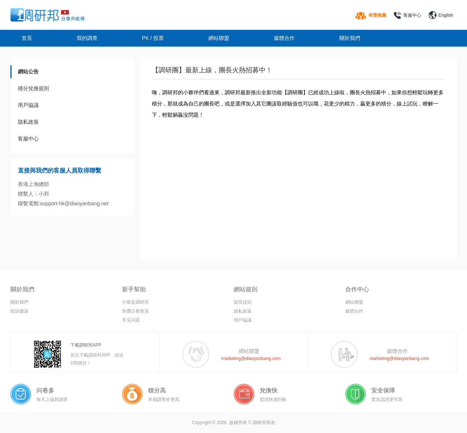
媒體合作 (284, 38)
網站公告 (28, 72)
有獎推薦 (377, 15)
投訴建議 (19, 311)
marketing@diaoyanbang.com (251, 358)
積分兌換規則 (33, 88)
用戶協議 (28, 105)
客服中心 (412, 15)
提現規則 (243, 302)
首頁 (27, 38)
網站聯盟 (218, 38)
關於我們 (349, 38)
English (445, 15)
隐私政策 (28, 122)
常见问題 (131, 320)
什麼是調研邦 (135, 302)
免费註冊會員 (135, 311)
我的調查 (87, 38)
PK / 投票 (153, 38)
